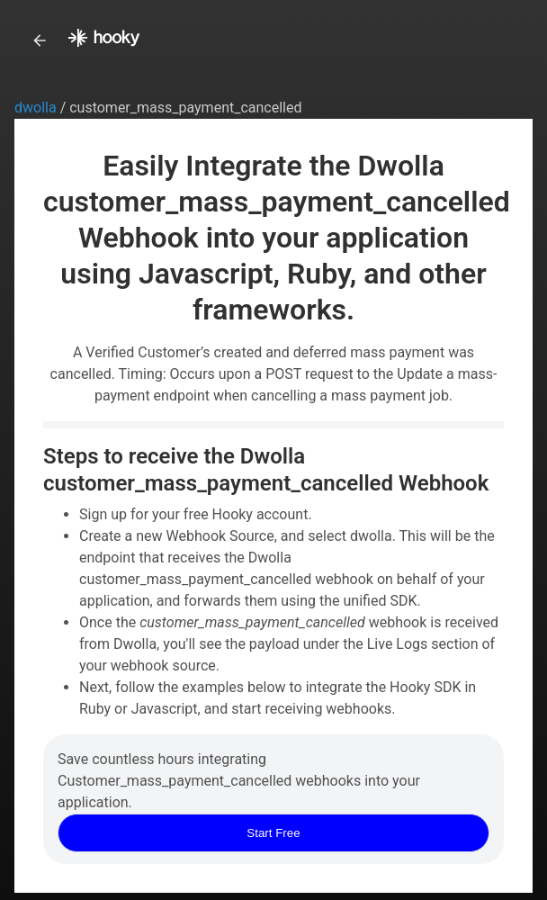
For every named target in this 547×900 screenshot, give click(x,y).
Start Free (273, 833)
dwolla (37, 107)
